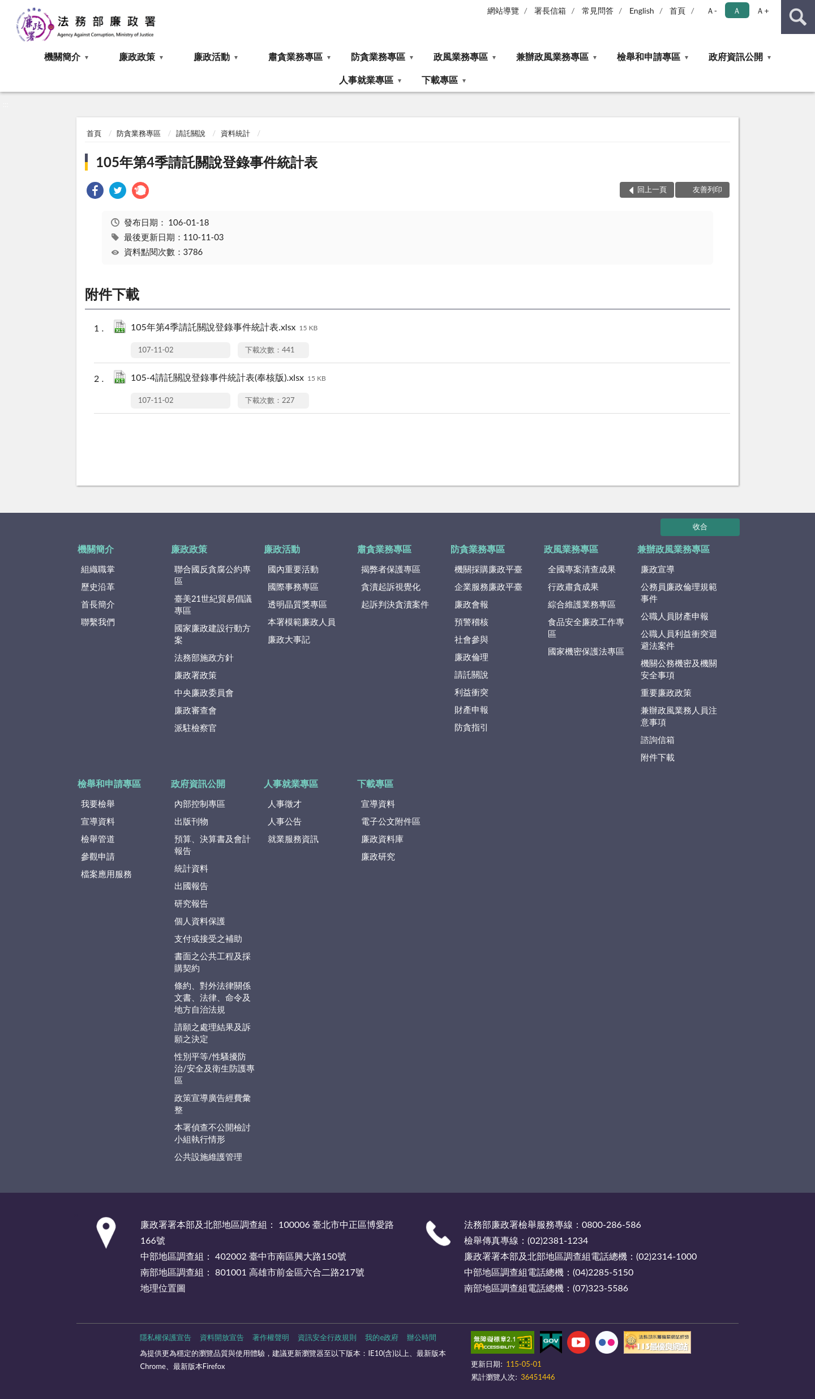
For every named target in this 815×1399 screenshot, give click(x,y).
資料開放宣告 (222, 1337)
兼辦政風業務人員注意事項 (679, 716)
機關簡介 (62, 56)
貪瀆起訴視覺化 (391, 586)
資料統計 (235, 133)
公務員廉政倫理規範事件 (679, 592)
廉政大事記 (289, 639)
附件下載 (658, 757)
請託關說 (190, 133)
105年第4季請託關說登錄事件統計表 (207, 162)
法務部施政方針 (204, 657)
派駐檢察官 (195, 727)
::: (9, 8)
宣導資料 (98, 821)
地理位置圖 (163, 1287)
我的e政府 (381, 1337)
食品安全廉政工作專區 (586, 627)
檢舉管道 (98, 839)
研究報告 (191, 903)
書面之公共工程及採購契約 (212, 962)
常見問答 (598, 10)
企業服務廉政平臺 (488, 586)
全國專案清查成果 (582, 569)
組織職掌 (98, 569)
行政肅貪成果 (573, 586)
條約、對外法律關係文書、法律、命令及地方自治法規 (212, 997)
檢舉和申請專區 (648, 56)
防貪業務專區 (378, 56)
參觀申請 (98, 856)
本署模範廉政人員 (302, 621)
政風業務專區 (461, 56)
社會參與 (471, 639)
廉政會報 (471, 604)
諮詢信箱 (658, 739)
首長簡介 (98, 604)
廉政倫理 (471, 657)
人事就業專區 (366, 79)
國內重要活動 (293, 569)
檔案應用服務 (106, 874)
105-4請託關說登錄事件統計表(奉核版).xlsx (228, 378)
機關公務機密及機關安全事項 (679, 669)
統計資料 (191, 868)
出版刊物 (191, 821)
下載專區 (440, 79)
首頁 (677, 10)
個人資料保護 (199, 921)
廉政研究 (378, 856)
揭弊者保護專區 (391, 569)
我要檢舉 (98, 803)
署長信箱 (550, 10)
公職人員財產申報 (675, 616)
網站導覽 (503, 10)
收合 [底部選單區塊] (700, 526)
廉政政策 (137, 56)
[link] (95, 192)
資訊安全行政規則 (327, 1337)
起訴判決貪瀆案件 (395, 604)
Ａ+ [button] (762, 10)
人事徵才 (285, 803)
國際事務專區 (293, 586)
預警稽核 (471, 621)
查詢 (798, 17)
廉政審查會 (195, 710)
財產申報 (471, 709)
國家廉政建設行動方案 (212, 634)
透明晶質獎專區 (297, 604)
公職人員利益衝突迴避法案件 (679, 639)
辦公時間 (421, 1337)
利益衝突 (471, 692)
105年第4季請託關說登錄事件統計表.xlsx (224, 327)
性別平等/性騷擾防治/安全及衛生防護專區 (214, 1068)
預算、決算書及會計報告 (212, 845)
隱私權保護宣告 (165, 1337)
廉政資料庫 (382, 839)
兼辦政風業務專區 (552, 56)
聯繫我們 (98, 621)
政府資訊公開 (736, 56)
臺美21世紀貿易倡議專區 (213, 604)
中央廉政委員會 (204, 692)
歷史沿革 (98, 586)
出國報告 (191, 886)
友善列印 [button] (707, 189)
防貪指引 (471, 727)
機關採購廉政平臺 (488, 569)
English (641, 10)
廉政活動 (212, 56)
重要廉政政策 (666, 692)
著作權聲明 (270, 1337)
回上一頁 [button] (652, 189)
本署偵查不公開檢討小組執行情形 (212, 1133)
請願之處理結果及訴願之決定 (212, 1033)
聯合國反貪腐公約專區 (212, 575)
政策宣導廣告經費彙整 (212, 1103)
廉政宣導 (658, 569)
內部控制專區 (199, 803)
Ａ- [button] (711, 10)
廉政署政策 (195, 675)
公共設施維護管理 (208, 1156)
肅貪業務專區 (295, 56)
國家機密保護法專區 (586, 651)
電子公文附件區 (391, 821)
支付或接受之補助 (208, 938)
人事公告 (285, 821)
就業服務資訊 (293, 839)
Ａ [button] (737, 10)
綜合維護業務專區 (582, 604)
